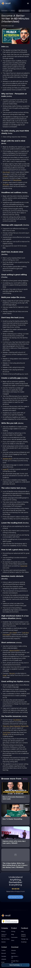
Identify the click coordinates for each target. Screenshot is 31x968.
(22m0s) (21, 317)
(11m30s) (24, 192)
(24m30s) (24, 378)
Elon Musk (6, 172)
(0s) (7, 46)
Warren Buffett (14, 650)
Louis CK (5, 469)
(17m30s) (4, 277)
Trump (5, 176)
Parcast (5, 734)
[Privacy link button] (5, 931)
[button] (4, 11)
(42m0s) (26, 681)
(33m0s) (26, 550)
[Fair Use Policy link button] (5, 939)
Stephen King (7, 458)
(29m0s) (23, 488)
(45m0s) (24, 716)
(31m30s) (26, 523)
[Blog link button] (15, 934)
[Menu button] (28, 3)
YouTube (6, 184)
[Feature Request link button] (25, 935)
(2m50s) (9, 96)
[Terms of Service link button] (5, 935)
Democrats (6, 180)
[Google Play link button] (15, 961)
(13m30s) (26, 225)
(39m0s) (18, 618)
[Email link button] (5, 962)
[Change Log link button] (25, 939)
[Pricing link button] (15, 931)
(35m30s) (4, 579)
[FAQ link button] (25, 931)
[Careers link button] (5, 941)
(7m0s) (10, 133)
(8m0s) (3, 143)
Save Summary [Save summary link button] (16, 965)
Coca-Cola (24, 566)
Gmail (4, 675)
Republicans (17, 180)
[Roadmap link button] (25, 941)
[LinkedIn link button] (5, 959)
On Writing (17, 720)
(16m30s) (4, 254)
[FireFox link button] (15, 953)
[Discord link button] (5, 953)
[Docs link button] (15, 940)
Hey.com (12, 673)
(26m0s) (20, 423)
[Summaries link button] (15, 937)
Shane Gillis (24, 726)
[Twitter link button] (5, 950)
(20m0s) (22, 297)
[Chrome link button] (15, 950)
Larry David (13, 632)
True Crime (6, 732)
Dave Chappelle (15, 726)
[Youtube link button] (5, 956)
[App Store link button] (15, 957)
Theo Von (6, 726)
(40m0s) (19, 642)
